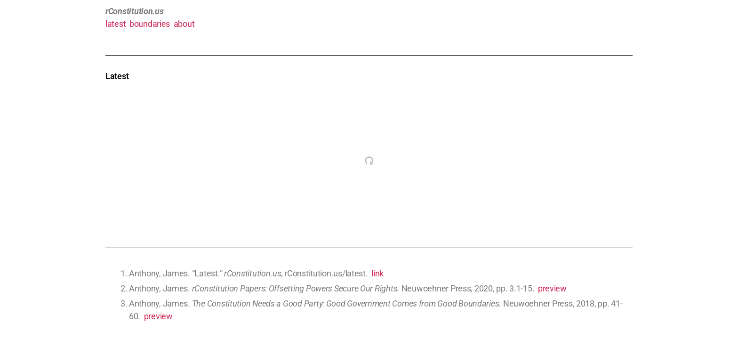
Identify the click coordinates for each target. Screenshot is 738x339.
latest (115, 24)
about (184, 24)
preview (552, 288)
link (377, 273)
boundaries (149, 24)
